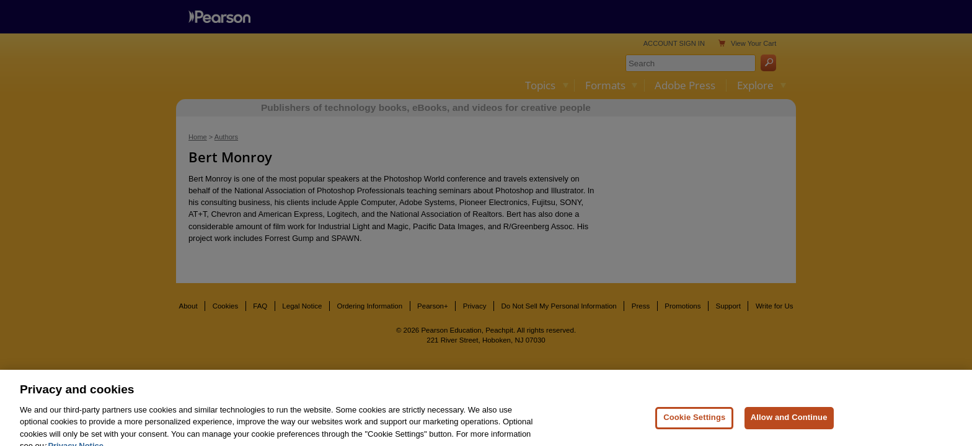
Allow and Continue (789, 426)
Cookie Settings (694, 426)
